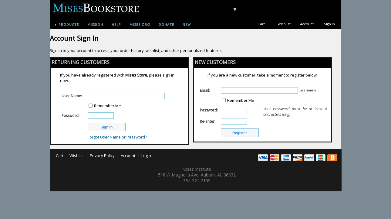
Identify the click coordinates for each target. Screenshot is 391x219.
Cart (261, 24)
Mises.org (140, 24)
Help (116, 24)
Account (307, 24)
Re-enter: (207, 121)
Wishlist (284, 24)
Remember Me (107, 105)
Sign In (329, 24)
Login (146, 155)
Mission (95, 24)
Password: (70, 115)
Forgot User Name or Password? (117, 137)
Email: (205, 90)
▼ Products (66, 24)
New (187, 24)
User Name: (72, 95)
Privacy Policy (102, 155)
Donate (166, 24)
